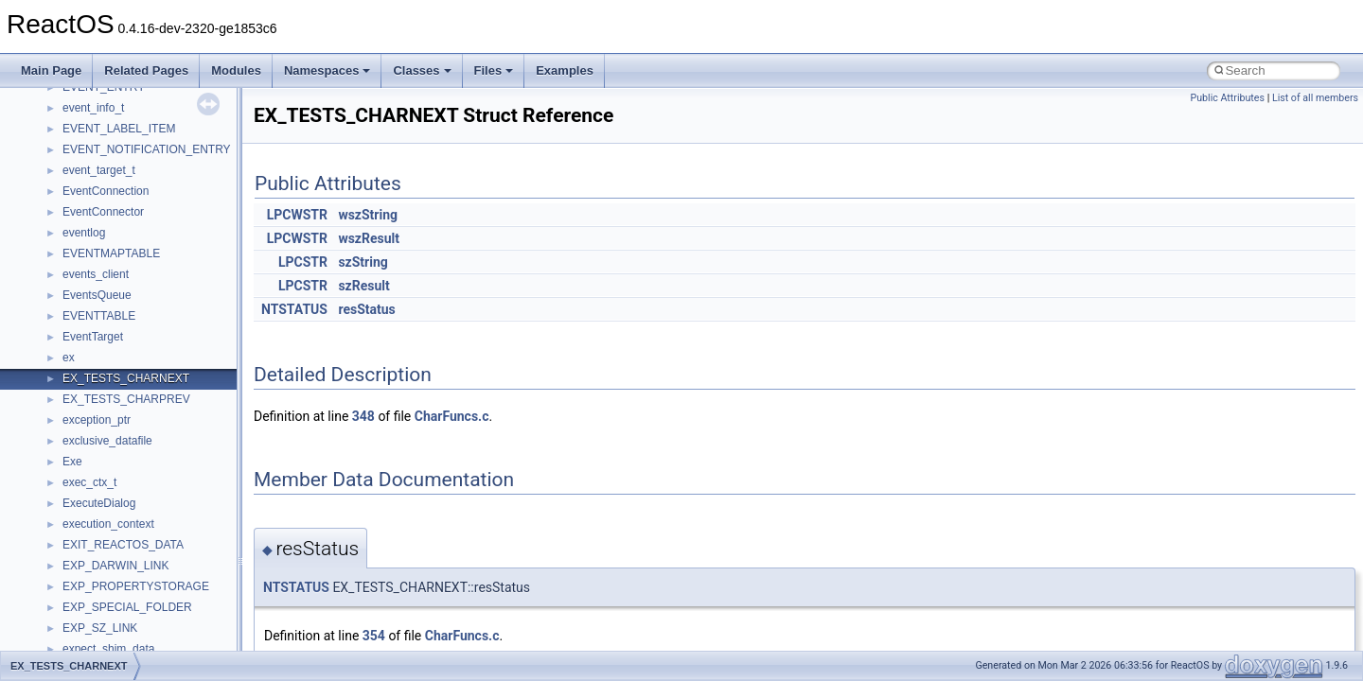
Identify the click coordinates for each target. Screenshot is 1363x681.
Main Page (51, 70)
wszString (368, 214)
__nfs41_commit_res (115, 149)
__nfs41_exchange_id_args (132, 503)
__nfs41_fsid (94, 628)
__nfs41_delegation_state (127, 336)
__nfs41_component (114, 170)
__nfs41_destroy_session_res (137, 482)
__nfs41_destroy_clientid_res (136, 440)
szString (362, 262)
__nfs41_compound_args (126, 211)
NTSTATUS (294, 309)
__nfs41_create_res (112, 274)
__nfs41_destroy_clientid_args (139, 420)
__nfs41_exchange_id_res (129, 524)
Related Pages (146, 70)
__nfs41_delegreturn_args (128, 378)
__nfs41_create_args (115, 253)
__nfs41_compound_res (123, 232)
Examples (564, 70)
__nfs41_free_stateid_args (129, 586)
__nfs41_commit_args (118, 128)
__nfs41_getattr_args (115, 648)
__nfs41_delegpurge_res (125, 357)
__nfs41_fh (90, 544)
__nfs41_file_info (105, 565)
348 (363, 416)
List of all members (1315, 98)
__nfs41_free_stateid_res (126, 607)
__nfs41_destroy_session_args (141, 461)
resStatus (366, 309)
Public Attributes (1227, 98)
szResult (363, 285)
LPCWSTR (297, 214)
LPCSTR (302, 262)
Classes (422, 70)
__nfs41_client (98, 107)
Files (494, 70)
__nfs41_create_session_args (138, 295)
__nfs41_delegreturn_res (125, 399)
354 (374, 635)
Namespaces (327, 70)
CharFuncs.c (452, 416)
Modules (236, 70)
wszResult (368, 238)
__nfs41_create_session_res (134, 316)
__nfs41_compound (112, 191)
